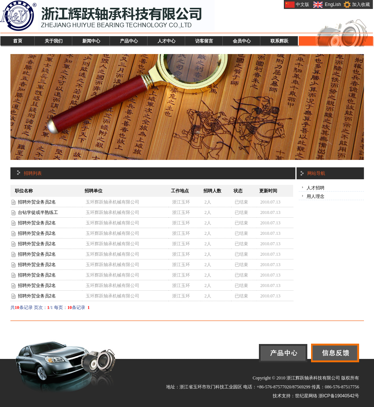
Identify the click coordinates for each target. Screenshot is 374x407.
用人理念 (315, 196)
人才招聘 (315, 187)
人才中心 (166, 41)
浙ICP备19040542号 (338, 395)
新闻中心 (91, 41)
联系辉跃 (279, 41)
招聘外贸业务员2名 (37, 202)
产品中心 (129, 41)
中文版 (302, 4)
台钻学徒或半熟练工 (38, 212)
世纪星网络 (306, 395)
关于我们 (54, 41)
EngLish (333, 4)
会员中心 (242, 41)
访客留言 (204, 41)
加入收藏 (361, 4)
